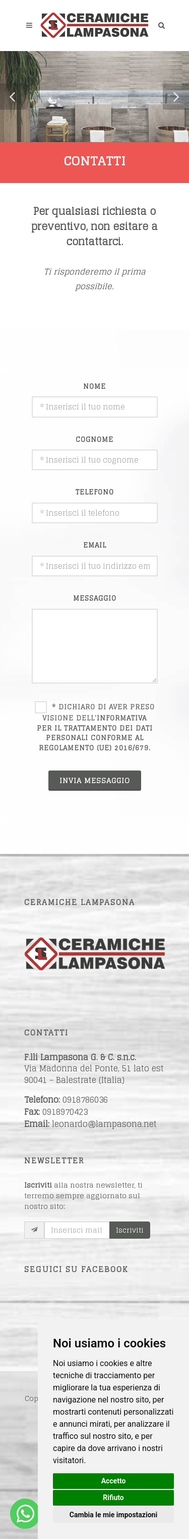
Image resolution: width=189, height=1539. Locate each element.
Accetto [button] (113, 1481)
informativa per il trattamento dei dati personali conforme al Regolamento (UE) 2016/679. (95, 733)
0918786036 (85, 1100)
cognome (94, 440)
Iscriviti (130, 1230)
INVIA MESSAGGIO (94, 780)
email (94, 545)
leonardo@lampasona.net (104, 1124)
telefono (95, 492)
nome (94, 387)
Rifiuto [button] (113, 1497)
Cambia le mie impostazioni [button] (113, 1515)
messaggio (94, 599)
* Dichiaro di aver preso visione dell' (96, 727)
